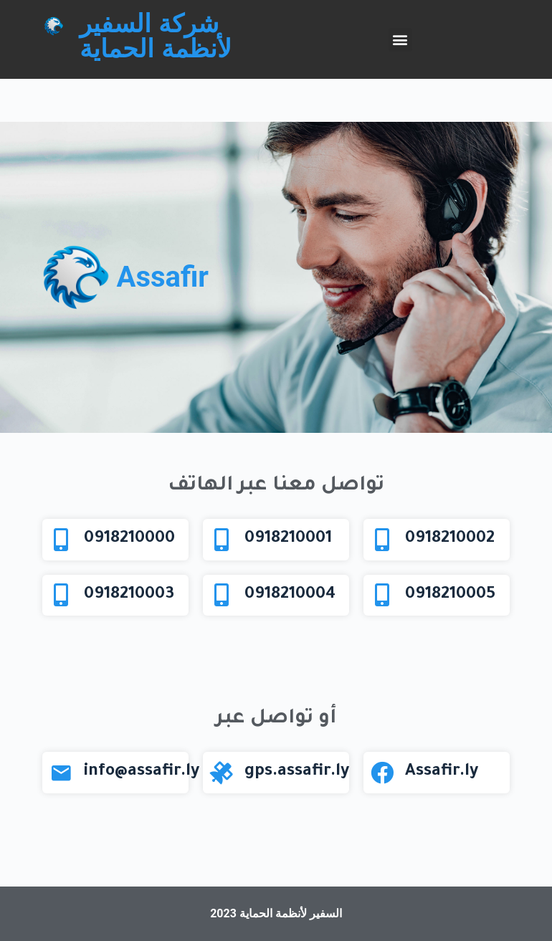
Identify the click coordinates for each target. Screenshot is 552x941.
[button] (400, 40)
